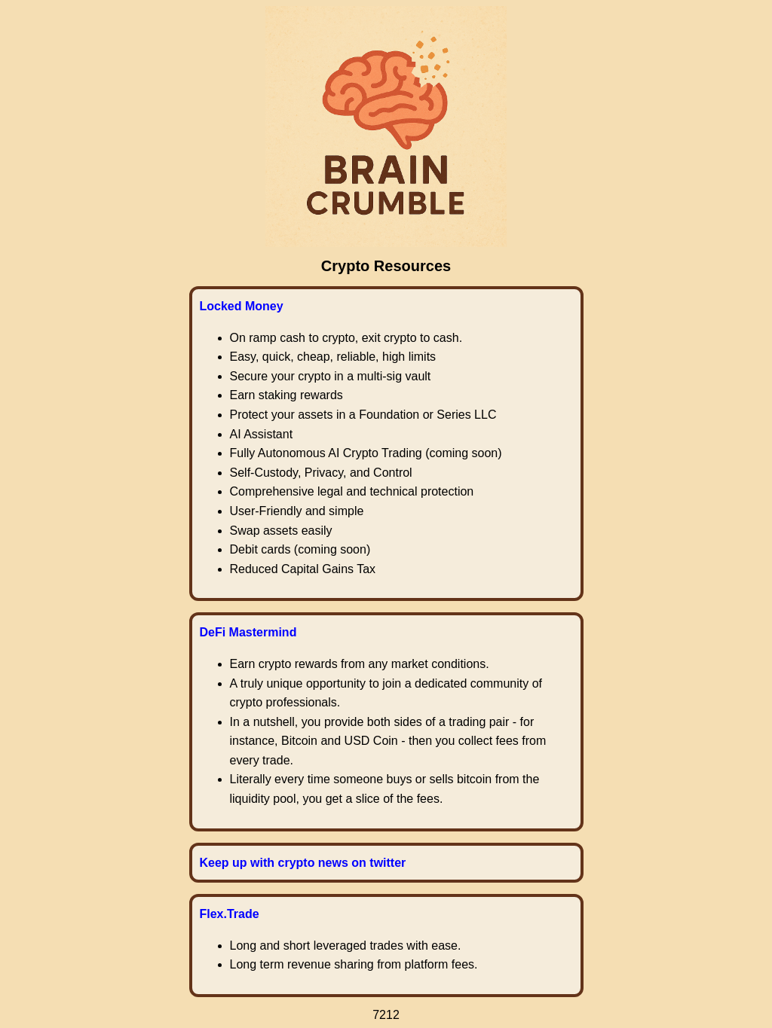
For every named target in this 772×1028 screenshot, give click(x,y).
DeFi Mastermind (248, 632)
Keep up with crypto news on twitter (303, 862)
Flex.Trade (229, 914)
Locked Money (241, 306)
